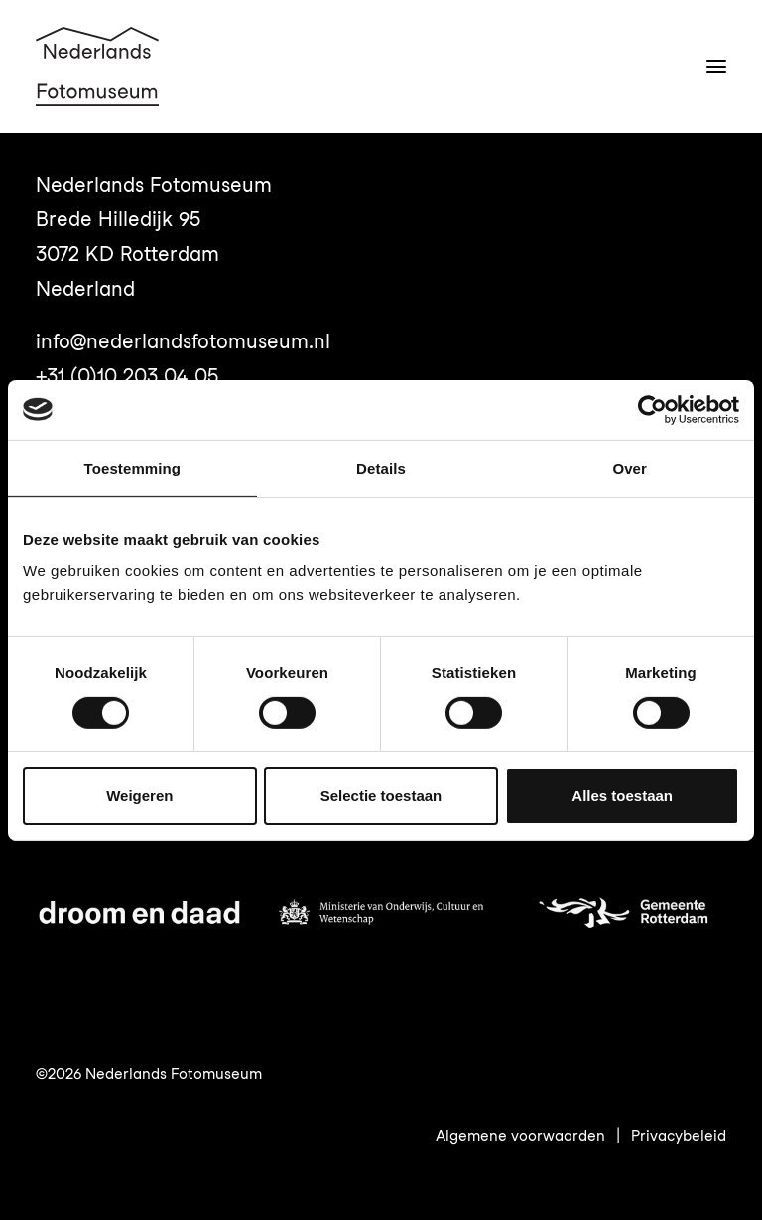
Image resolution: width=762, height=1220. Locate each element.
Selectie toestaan (381, 795)
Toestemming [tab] (133, 467)
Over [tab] (629, 467)
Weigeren (139, 795)
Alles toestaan (622, 795)
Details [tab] (381, 467)
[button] (716, 66)
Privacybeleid (678, 1136)
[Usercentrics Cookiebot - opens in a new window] (652, 409)
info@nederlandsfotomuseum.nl (183, 341)
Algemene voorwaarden (520, 1136)
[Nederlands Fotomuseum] (97, 66)
